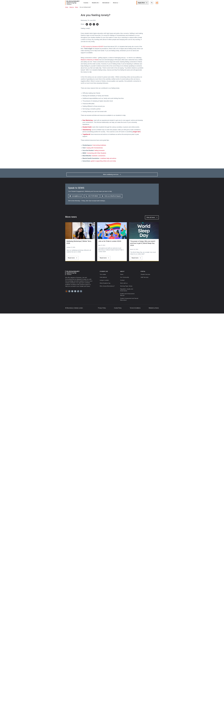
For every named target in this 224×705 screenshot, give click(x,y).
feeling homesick (99, 153)
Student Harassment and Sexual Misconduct (129, 301)
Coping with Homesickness (94, 150)
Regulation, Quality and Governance (126, 292)
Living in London (104, 283)
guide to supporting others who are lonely (103, 163)
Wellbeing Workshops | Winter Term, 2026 (78, 245)
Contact (122, 283)
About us (116, 4)
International (106, 4)
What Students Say (105, 285)
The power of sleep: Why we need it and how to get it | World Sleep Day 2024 (142, 246)
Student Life (96, 4)
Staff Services (144, 280)
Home (66, 9)
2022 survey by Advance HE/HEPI (92, 49)
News (76, 9)
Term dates (103, 277)
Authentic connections (98, 158)
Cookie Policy (118, 310)
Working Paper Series (126, 288)
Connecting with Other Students (96, 155)
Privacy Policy (102, 310)
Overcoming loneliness (99, 148)
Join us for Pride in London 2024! (109, 244)
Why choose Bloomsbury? (107, 288)
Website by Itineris (154, 310)
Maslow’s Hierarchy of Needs (90, 62)
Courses (87, 4)
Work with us (123, 285)
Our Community (124, 280)
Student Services (145, 277)
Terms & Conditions (135, 310)
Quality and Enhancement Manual (127, 297)
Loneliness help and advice (108, 161)
